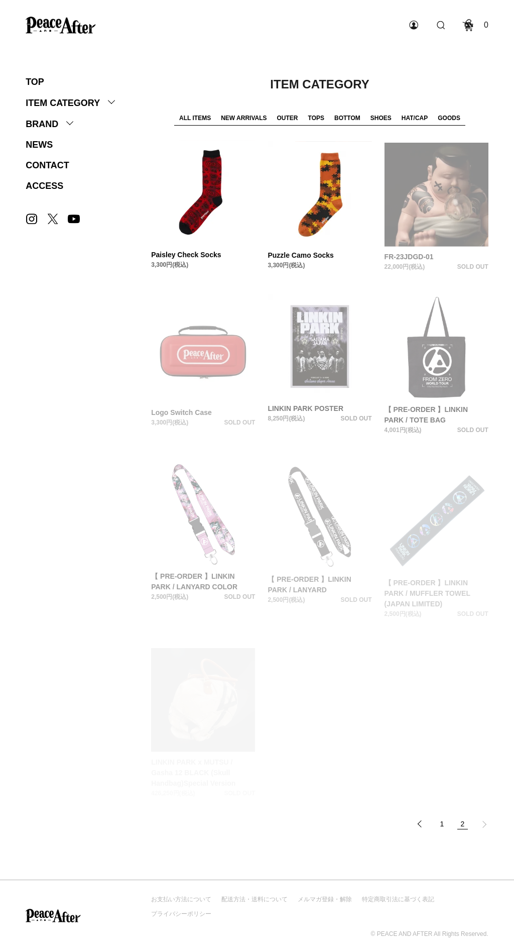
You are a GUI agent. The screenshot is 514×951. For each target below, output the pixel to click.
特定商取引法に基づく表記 (398, 899)
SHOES (381, 118)
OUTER (287, 118)
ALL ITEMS (195, 118)
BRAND (42, 124)
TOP (35, 82)
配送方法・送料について (254, 899)
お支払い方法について (181, 899)
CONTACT (47, 165)
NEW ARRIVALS (244, 118)
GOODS (449, 118)
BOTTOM (347, 118)
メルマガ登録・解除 (325, 899)
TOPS (316, 118)
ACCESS (44, 186)
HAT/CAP (415, 118)
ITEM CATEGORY (63, 103)
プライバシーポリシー (181, 913)
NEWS (39, 145)
